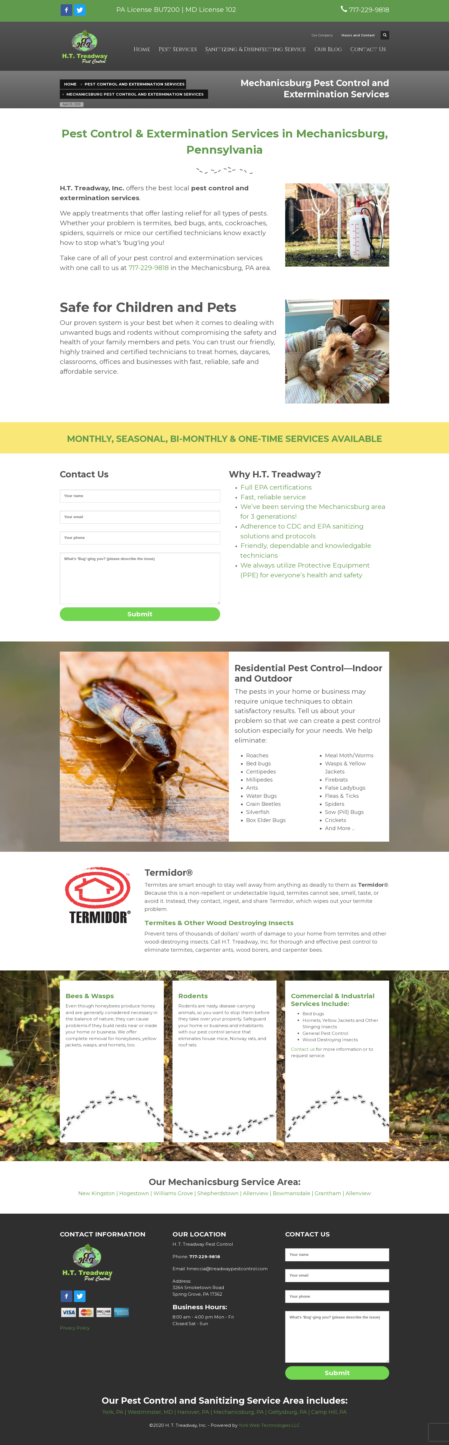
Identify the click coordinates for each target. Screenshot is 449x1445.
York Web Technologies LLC (269, 1425)
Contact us (303, 1049)
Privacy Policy (75, 1328)
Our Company (322, 35)
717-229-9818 (149, 268)
